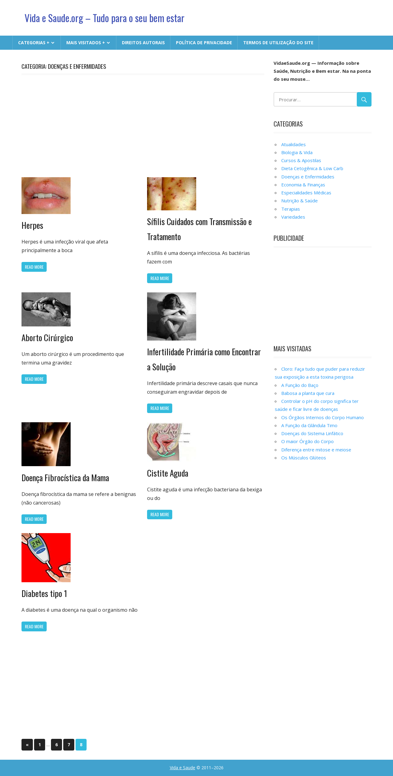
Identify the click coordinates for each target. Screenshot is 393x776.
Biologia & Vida (297, 152)
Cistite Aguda (168, 472)
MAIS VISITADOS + (85, 42)
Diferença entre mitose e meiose (316, 449)
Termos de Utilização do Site (278, 42)
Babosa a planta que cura (307, 393)
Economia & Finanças (303, 184)
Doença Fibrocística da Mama (66, 477)
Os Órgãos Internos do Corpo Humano (322, 417)
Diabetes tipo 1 (44, 593)
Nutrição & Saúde (299, 200)
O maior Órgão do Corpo (307, 441)
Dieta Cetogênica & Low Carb (312, 168)
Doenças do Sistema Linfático (312, 433)
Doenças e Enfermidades (307, 177)
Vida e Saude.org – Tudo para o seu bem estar (106, 17)
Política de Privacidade (204, 42)
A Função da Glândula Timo (309, 425)
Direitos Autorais (143, 42)
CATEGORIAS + (33, 42)
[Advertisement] (142, 125)
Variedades (293, 217)
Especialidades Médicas (306, 192)
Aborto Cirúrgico (47, 337)
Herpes (32, 225)
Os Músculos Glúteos (303, 457)
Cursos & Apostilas (301, 160)
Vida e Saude (182, 767)
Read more (34, 266)
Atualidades (293, 144)
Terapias (290, 209)
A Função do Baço (299, 385)
